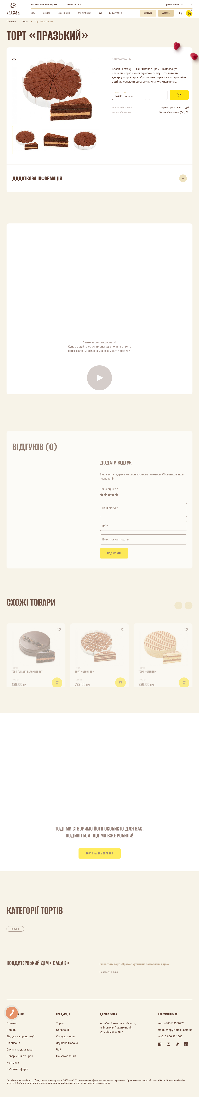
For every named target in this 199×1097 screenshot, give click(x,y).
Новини (11, 1029)
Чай (100, 13)
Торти (33, 13)
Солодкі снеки (64, 13)
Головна (11, 21)
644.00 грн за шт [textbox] (124, 96)
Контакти (13, 1062)
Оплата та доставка (19, 1049)
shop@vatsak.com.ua (179, 1029)
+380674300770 (174, 1023)
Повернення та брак (20, 1056)
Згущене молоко (84, 13)
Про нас (12, 1023)
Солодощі (47, 13)
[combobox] (129, 95)
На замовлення (115, 13)
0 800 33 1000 (74, 4)
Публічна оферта (17, 1069)
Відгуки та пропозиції (20, 1036)
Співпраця (13, 1043)
